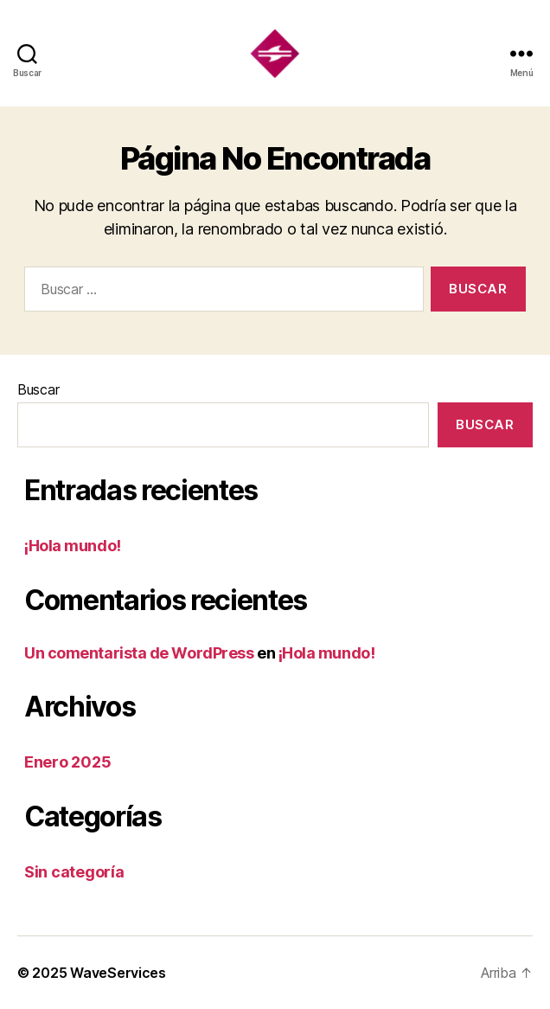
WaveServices (118, 972)
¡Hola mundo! (72, 546)
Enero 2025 (67, 762)
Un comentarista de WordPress (138, 653)
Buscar (38, 389)
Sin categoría (74, 872)
